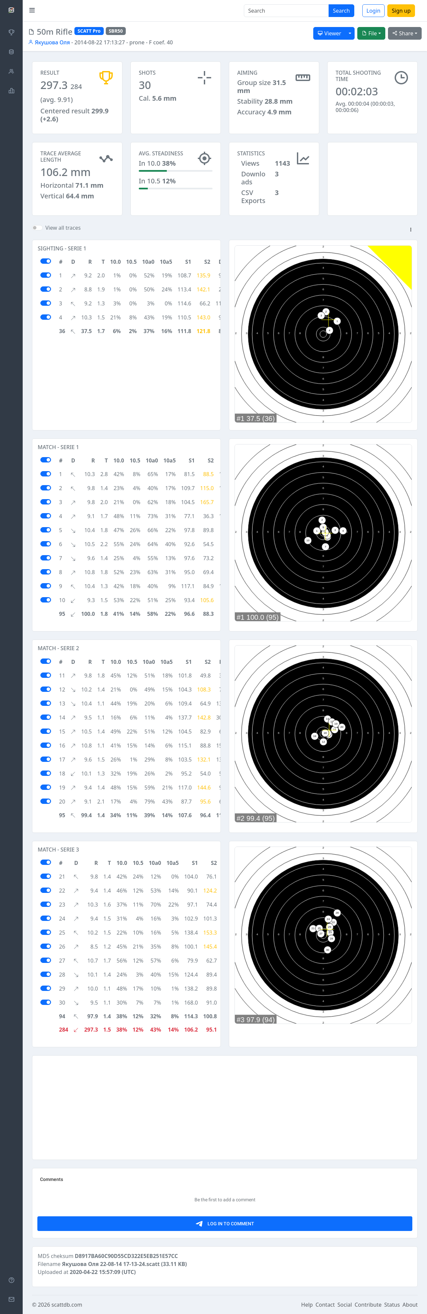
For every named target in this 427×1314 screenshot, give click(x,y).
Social (345, 1304)
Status (392, 1304)
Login (374, 10)
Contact (325, 1304)
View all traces (63, 227)
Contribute (368, 1304)
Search (341, 10)
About (410, 1304)
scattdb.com (66, 1304)
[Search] (286, 10)
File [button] (369, 33)
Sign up (401, 10)
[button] (411, 230)
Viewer (329, 33)
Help (307, 1304)
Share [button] (402, 33)
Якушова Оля (49, 42)
